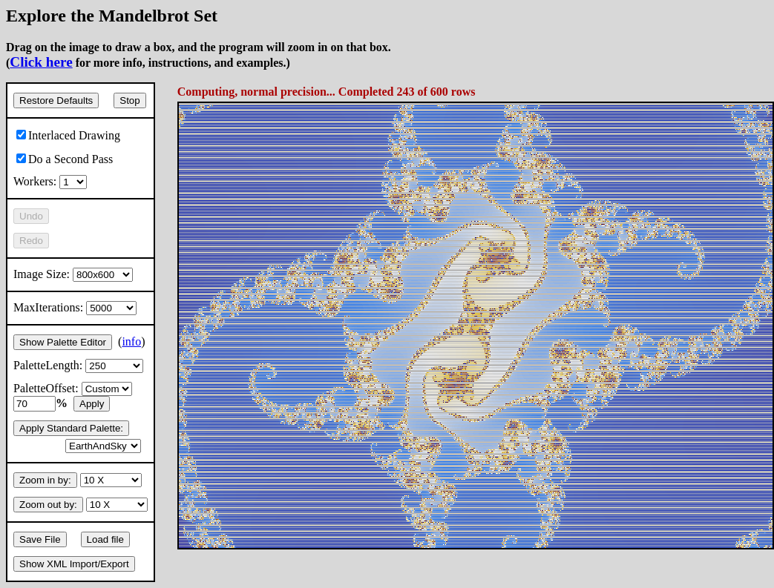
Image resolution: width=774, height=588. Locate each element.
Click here (41, 62)
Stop (129, 100)
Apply (91, 403)
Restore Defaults (56, 100)
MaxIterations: (75, 307)
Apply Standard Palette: (71, 428)
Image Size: (73, 274)
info (131, 341)
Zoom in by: (45, 480)
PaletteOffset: (72, 388)
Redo (31, 240)
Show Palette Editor (62, 342)
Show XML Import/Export (74, 563)
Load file (105, 539)
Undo (31, 216)
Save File (40, 539)
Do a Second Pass (64, 159)
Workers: (50, 181)
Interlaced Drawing (68, 135)
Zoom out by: (48, 504)
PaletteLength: (78, 365)
